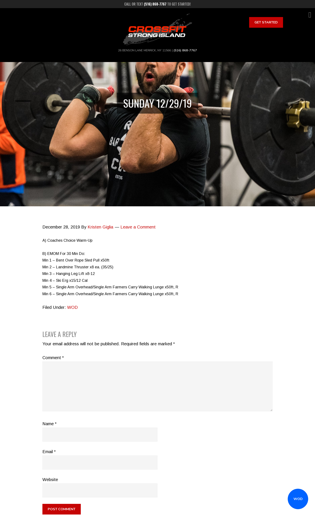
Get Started (266, 22)
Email (49, 451)
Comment (53, 357)
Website (50, 479)
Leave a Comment (138, 227)
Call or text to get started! (157, 4)
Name (49, 423)
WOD (298, 499)
